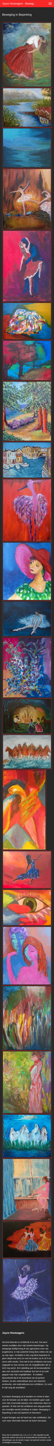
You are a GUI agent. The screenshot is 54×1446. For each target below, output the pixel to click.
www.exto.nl (27, 1435)
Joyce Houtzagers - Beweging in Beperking (20, 3)
